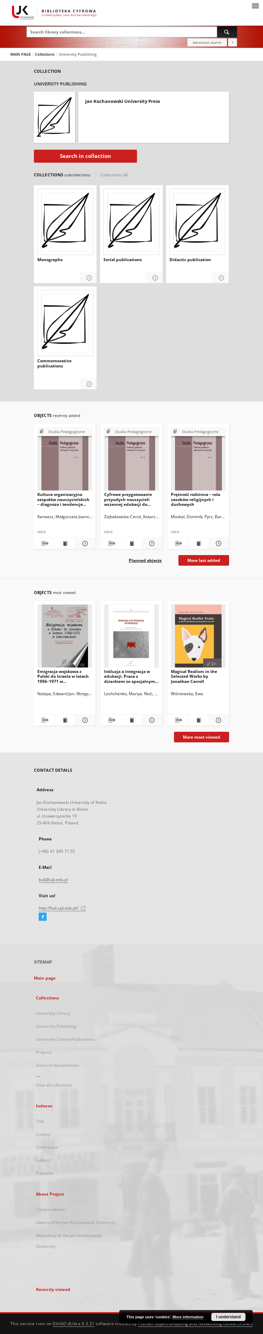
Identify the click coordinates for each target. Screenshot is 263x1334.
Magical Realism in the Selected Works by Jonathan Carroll (194, 676)
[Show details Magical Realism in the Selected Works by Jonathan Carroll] (218, 720)
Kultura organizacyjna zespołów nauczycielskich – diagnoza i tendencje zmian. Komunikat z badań (64, 499)
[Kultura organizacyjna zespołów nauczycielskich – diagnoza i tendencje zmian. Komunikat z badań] (65, 461)
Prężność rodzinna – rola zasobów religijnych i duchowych (195, 499)
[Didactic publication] (197, 221)
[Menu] (255, 5)
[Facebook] (43, 917)
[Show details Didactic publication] (221, 278)
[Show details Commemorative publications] (88, 384)
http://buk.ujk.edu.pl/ (62, 908)
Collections (45, 54)
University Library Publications (65, 1039)
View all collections (54, 1085)
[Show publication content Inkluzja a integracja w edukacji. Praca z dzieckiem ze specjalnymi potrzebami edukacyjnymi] (131, 720)
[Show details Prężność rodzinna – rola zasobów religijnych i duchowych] (218, 543)
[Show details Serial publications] (155, 278)
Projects (44, 1052)
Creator (43, 1134)
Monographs (50, 259)
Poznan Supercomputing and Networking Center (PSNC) (195, 1323)
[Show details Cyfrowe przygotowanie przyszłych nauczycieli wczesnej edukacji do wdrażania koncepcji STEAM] (151, 543)
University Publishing (56, 1026)
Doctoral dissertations (57, 1065)
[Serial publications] (131, 221)
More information (188, 1317)
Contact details (50, 1209)
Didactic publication (190, 259)
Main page (44, 978)
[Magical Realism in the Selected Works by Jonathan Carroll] (198, 638)
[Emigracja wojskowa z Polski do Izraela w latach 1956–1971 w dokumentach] (65, 638)
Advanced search (207, 42)
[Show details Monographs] (88, 278)
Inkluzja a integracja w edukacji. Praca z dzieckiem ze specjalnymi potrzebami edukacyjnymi (131, 676)
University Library (53, 1013)
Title (40, 1121)
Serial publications (122, 259)
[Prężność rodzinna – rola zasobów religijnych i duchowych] (198, 461)
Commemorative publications (54, 363)
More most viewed (201, 737)
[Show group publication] (65, 432)
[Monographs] (65, 221)
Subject (43, 1160)
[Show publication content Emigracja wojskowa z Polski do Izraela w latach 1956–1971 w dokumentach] (64, 720)
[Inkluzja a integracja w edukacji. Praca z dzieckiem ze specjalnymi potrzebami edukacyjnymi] (131, 638)
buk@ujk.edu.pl (53, 879)
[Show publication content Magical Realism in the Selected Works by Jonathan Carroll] (198, 720)
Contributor (47, 1147)
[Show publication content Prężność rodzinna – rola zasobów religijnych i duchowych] (198, 543)
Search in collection (85, 156)
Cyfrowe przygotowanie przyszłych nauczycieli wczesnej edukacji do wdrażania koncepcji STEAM (128, 499)
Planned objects (145, 560)
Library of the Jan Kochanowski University (76, 1222)
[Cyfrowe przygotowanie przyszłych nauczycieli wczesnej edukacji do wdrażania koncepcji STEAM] (131, 461)
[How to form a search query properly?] (232, 42)
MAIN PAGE (20, 54)
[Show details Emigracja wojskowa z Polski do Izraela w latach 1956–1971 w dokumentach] (84, 720)
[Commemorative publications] (65, 323)
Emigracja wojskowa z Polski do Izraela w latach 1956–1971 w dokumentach (63, 676)
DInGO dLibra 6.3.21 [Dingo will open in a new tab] (74, 1323)
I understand (228, 1317)
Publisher (45, 1173)
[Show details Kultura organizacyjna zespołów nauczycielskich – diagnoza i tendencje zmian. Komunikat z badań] (84, 543)
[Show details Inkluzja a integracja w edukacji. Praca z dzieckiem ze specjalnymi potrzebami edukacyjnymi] (151, 720)
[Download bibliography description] (44, 543)
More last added (203, 560)
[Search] (227, 31)
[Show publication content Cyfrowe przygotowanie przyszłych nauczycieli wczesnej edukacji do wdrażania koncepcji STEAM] (131, 543)
